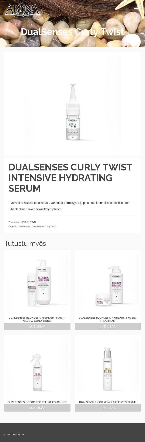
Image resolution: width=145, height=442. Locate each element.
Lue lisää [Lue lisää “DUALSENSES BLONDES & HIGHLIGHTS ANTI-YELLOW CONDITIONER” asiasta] (37, 326)
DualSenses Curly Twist (44, 226)
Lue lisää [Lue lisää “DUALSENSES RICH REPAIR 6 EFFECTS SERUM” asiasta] (108, 407)
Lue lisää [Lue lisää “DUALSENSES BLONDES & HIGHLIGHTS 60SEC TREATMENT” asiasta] (108, 326)
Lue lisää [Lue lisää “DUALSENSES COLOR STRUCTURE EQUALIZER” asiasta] (37, 407)
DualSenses (24, 226)
